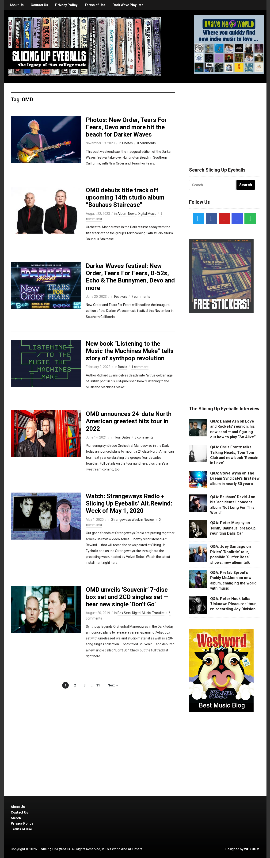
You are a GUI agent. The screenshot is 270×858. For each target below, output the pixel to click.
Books (122, 367)
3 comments (144, 437)
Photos (127, 143)
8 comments (146, 143)
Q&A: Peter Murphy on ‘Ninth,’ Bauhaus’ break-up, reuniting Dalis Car (233, 528)
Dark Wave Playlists (128, 5)
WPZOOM (251, 849)
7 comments (140, 296)
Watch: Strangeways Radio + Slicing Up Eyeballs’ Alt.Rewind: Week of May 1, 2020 (129, 503)
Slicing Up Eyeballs (55, 849)
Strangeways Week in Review (133, 519)
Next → (113, 685)
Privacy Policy (66, 5)
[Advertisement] (224, 119)
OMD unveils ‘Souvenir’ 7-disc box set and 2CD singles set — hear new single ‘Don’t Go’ (127, 597)
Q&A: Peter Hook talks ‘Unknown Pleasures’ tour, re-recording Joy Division (233, 603)
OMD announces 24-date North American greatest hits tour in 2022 (128, 421)
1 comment (139, 367)
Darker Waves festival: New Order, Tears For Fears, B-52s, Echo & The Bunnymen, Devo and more (130, 276)
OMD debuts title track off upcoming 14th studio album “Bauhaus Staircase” (125, 197)
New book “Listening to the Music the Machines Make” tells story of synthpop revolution (130, 351)
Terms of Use (95, 5)
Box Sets (124, 613)
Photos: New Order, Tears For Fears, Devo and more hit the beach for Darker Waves (126, 127)
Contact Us (39, 5)
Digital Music (147, 213)
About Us (17, 5)
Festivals (120, 296)
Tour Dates (122, 437)
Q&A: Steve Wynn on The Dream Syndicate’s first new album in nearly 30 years (234, 478)
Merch (16, 818)
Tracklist (158, 613)
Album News (127, 213)
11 (98, 685)
